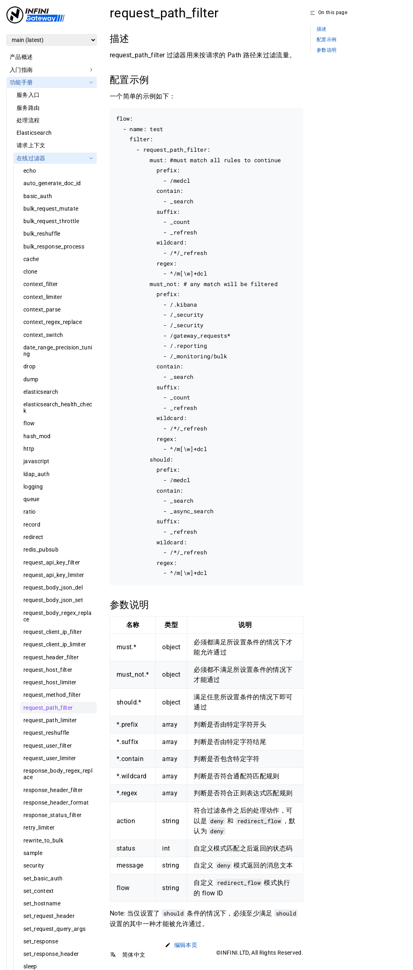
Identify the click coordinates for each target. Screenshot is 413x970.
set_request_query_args (54, 929)
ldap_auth (36, 474)
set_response (40, 941)
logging (33, 486)
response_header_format (56, 802)
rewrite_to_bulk (43, 840)
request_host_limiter (50, 682)
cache (31, 259)
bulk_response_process (53, 246)
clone (30, 271)
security (33, 865)
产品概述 (21, 57)
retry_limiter (38, 827)
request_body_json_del (53, 587)
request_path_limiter (50, 720)
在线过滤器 (31, 158)
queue (31, 499)
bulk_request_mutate (50, 208)
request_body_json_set (53, 600)
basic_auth (37, 196)
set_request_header (49, 916)
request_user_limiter (49, 758)
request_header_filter (51, 657)
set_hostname (41, 903)
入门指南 (21, 70)
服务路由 (28, 108)
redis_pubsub (40, 549)
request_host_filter (47, 670)
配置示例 (326, 39)
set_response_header (51, 954)
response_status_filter (52, 815)
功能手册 (21, 82)
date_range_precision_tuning (57, 350)
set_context (38, 891)
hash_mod (37, 436)
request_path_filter (48, 708)
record (31, 524)
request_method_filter (52, 695)
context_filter (40, 284)
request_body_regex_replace (57, 616)
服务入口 (28, 95)
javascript (36, 461)
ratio (29, 511)
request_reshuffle (46, 733)
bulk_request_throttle (51, 221)
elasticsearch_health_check (57, 407)
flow (29, 423)
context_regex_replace (52, 322)
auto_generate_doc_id (52, 183)
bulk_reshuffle (41, 233)
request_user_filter (47, 745)
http (28, 448)
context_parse (41, 309)
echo (29, 170)
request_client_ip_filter (52, 632)
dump (30, 379)
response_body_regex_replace (57, 773)
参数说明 (326, 50)
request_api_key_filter (51, 562)
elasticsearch (40, 392)
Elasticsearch (34, 133)
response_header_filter (53, 790)
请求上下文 (31, 145)
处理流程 (28, 120)
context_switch (43, 335)
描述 (322, 29)
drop (29, 366)
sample (32, 853)
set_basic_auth (43, 878)
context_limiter (42, 297)
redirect (33, 537)
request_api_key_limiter (53, 575)
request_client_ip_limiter (54, 644)
